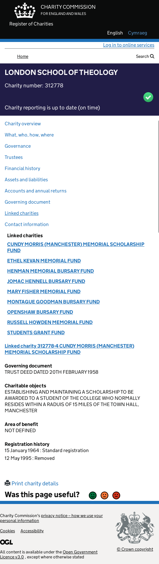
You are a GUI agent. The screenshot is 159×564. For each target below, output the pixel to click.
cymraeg (137, 33)
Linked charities (22, 213)
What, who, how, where (29, 135)
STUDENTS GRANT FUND (36, 332)
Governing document (27, 202)
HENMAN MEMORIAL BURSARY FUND (50, 271)
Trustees (14, 157)
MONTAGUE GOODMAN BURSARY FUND (53, 302)
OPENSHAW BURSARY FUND (40, 312)
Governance (18, 146)
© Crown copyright (135, 549)
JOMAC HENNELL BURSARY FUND (46, 281)
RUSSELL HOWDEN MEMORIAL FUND (50, 322)
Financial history (22, 168)
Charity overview (23, 124)
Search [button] (145, 56)
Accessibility (32, 531)
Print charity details (31, 483)
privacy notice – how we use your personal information (51, 518)
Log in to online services (128, 45)
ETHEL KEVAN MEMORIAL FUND (44, 261)
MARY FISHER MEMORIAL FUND (43, 291)
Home (22, 56)
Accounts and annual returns (35, 191)
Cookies (7, 531)
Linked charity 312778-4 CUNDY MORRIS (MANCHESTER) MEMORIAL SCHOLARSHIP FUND (69, 349)
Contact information (27, 224)
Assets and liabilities (26, 180)
